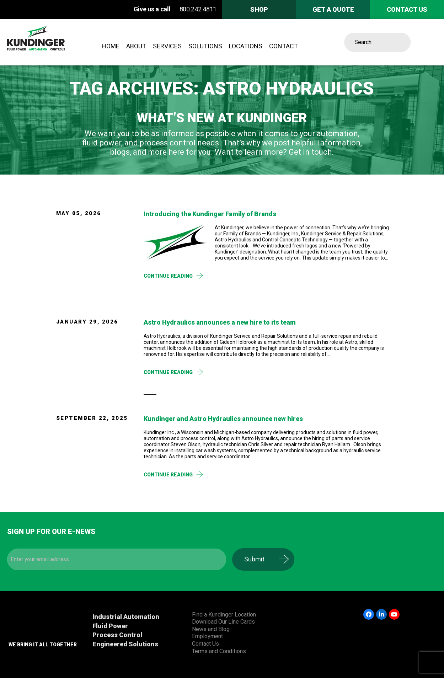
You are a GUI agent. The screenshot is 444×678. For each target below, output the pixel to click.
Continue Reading (168, 276)
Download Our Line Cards (223, 621)
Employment (207, 636)
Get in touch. (311, 152)
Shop (259, 9)
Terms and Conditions (219, 651)
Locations (245, 46)
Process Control (117, 635)
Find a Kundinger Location (224, 614)
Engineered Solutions (125, 644)
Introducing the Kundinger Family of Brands (210, 214)
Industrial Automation (125, 616)
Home (110, 46)
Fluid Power (110, 626)
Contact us (407, 9)
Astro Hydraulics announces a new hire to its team (220, 322)
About (136, 46)
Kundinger (51, 42)
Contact (283, 46)
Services (167, 46)
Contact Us (205, 643)
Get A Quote (333, 9)
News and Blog (211, 629)
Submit (262, 559)
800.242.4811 (198, 9)
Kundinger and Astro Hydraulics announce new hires (223, 418)
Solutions (205, 46)
